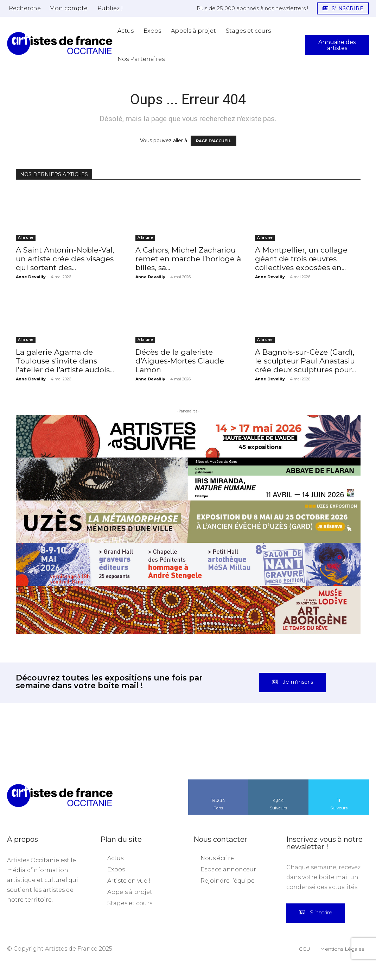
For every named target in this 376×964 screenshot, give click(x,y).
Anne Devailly (31, 276)
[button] (25, 8)
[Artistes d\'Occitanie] (60, 43)
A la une (25, 237)
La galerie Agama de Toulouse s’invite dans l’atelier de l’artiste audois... (65, 361)
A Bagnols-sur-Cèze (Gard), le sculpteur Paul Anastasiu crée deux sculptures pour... (305, 361)
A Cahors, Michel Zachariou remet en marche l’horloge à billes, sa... (188, 258)
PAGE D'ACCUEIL (213, 140)
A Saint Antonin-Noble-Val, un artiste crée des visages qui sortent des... (65, 258)
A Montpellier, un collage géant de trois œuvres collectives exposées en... (301, 258)
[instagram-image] (23, 756)
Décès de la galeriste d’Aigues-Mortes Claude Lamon (179, 361)
